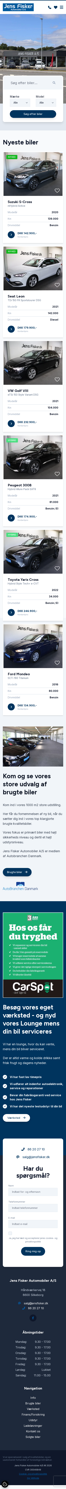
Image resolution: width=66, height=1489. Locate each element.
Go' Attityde (33, 1478)
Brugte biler (17, 888)
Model (40, 96)
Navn (11, 1202)
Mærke (14, 96)
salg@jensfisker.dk (33, 1173)
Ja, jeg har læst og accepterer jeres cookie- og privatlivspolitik (33, 1256)
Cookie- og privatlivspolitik (33, 1474)
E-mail (11, 1234)
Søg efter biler (33, 114)
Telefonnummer (16, 1218)
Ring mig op (33, 1267)
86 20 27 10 (33, 1165)
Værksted (16, 1134)
